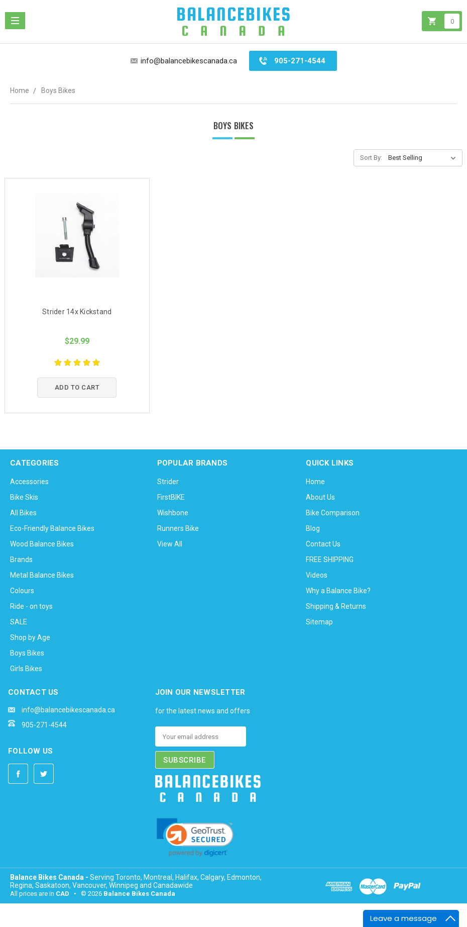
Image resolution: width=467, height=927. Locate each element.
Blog (313, 528)
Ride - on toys (31, 606)
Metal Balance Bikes (42, 575)
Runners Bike (178, 528)
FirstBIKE (171, 497)
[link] (195, 837)
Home (19, 90)
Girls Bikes (26, 669)
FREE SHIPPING (330, 559)
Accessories (29, 482)
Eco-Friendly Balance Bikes (52, 528)
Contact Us (323, 544)
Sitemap (319, 622)
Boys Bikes (58, 90)
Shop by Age (30, 637)
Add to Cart (77, 387)
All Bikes (23, 513)
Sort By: (371, 157)
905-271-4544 (299, 60)
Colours (22, 591)
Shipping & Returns (336, 606)
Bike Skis (24, 497)
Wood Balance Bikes (42, 544)
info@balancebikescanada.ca (189, 60)
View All (169, 544)
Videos (316, 575)
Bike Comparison (333, 513)
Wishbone (172, 513)
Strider (168, 482)
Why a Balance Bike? (338, 591)
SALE (18, 622)
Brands (21, 559)
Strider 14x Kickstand (76, 312)
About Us (320, 497)
